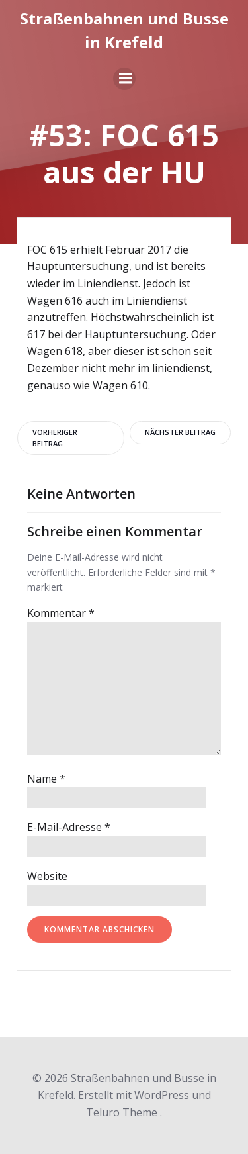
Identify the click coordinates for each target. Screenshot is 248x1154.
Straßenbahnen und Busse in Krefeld (124, 30)
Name (46, 778)
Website (47, 876)
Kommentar (61, 613)
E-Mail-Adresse (68, 827)
